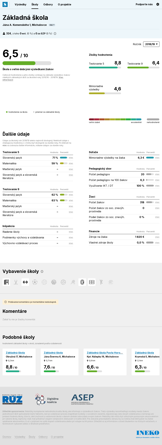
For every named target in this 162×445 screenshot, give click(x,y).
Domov (7, 436)
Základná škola (15, 352)
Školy (34, 4)
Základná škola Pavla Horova (105, 352)
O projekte (64, 4)
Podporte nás (144, 4)
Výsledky (20, 4)
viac (51, 25)
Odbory (48, 4)
